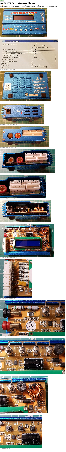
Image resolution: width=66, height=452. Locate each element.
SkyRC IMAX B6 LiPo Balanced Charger (9, 5)
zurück (2, 0)
